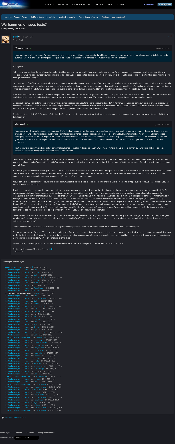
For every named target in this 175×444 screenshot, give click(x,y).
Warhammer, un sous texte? (14, 267)
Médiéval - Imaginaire (67, 17)
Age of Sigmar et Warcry (88, 17)
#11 (170, 36)
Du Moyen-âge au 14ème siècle (43, 17)
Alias (36, 283)
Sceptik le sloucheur (41, 343)
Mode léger (5, 433)
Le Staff (30, 433)
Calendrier (99, 4)
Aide (110, 4)
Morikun (37, 361)
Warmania (49, 4)
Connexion (149, 4)
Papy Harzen (39, 288)
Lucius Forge (39, 345)
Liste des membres (81, 4)
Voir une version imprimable (15, 418)
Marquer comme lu (46, 433)
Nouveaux (120, 4)
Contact (18, 433)
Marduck (37, 379)
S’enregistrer (165, 4)
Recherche (63, 4)
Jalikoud (37, 311)
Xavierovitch (40, 337)
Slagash (37, 272)
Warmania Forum (20, 17)
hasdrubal (38, 340)
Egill (15, 36)
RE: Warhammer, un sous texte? (17, 270)
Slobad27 (37, 304)
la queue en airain (40, 278)
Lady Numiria (39, 350)
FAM (35, 317)
